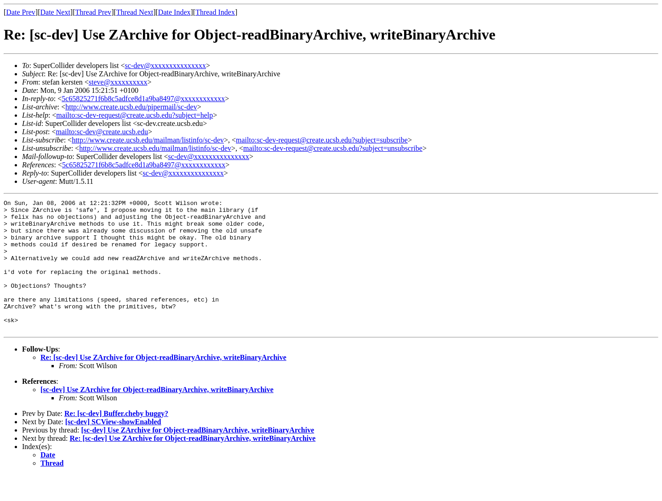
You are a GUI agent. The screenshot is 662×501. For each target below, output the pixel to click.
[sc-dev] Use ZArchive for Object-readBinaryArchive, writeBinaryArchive (157, 416)
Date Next (55, 12)
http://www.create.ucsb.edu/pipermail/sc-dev (131, 107)
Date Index (174, 12)
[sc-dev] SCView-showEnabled (113, 448)
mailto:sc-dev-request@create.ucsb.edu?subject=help (134, 115)
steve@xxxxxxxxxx (118, 82)
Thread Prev (93, 12)
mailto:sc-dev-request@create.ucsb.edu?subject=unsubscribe (332, 148)
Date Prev (20, 12)
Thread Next (134, 12)
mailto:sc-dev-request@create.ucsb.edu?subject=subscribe (322, 140)
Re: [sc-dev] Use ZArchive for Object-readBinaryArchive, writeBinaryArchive (163, 383)
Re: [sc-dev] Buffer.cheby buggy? (116, 440)
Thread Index (215, 12)
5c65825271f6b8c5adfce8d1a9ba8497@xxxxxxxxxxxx (143, 98)
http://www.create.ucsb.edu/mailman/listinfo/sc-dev (148, 140)
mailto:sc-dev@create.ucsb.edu (102, 132)
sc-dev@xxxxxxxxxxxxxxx (165, 65)
